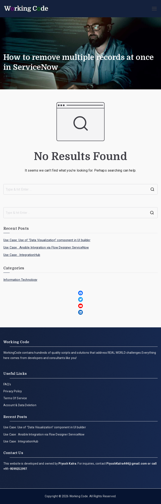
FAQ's (7, 384)
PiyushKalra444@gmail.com (126, 463)
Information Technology (20, 280)
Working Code (78, 496)
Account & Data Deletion (19, 405)
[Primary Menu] (154, 9)
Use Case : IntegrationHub (21, 255)
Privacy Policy (12, 391)
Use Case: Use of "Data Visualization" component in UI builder (46, 240)
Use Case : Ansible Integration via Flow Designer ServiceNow (46, 247)
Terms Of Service (15, 398)
